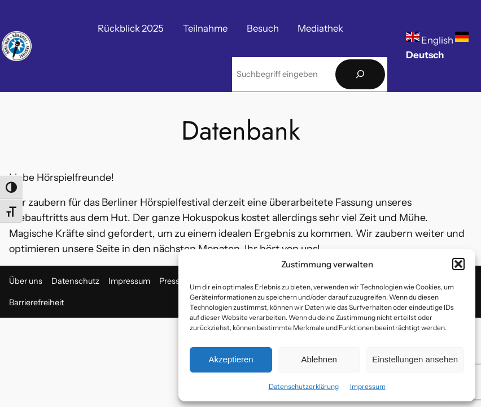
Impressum (368, 386)
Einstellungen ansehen (415, 359)
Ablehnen (318, 359)
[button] (458, 264)
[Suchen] (360, 74)
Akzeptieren (230, 359)
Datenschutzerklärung (304, 386)
